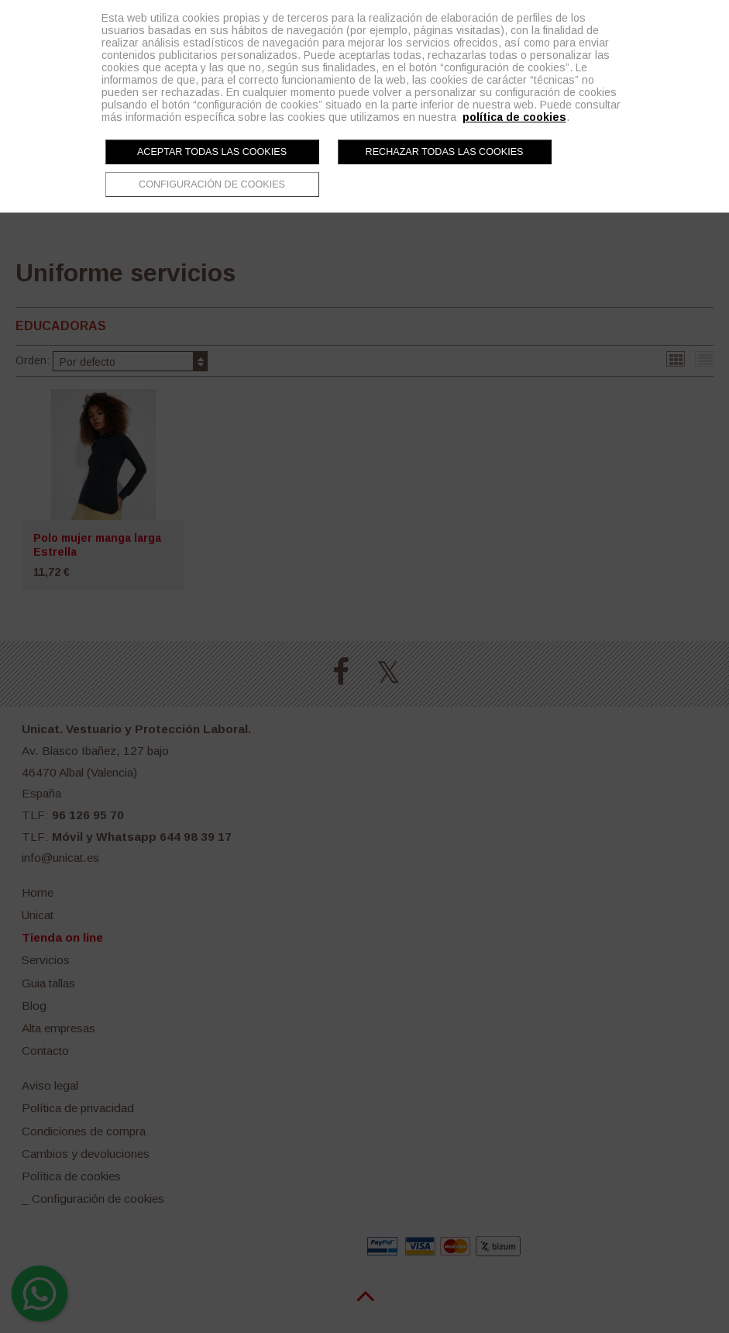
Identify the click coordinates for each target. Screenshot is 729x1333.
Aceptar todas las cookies (212, 151)
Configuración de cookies (212, 184)
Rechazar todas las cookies (445, 151)
